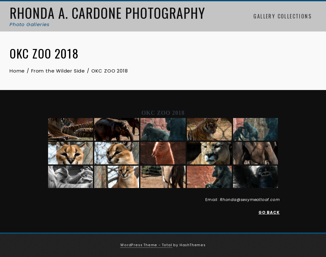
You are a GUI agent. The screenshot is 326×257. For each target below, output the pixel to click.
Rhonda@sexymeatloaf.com (250, 199)
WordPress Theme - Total (146, 245)
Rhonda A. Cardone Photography (107, 13)
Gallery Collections (282, 16)
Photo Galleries (30, 24)
